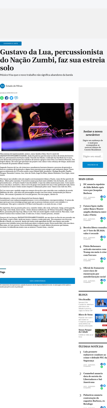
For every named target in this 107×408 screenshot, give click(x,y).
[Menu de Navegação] (6, 3)
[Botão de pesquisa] (14, 3)
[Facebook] (89, 4)
